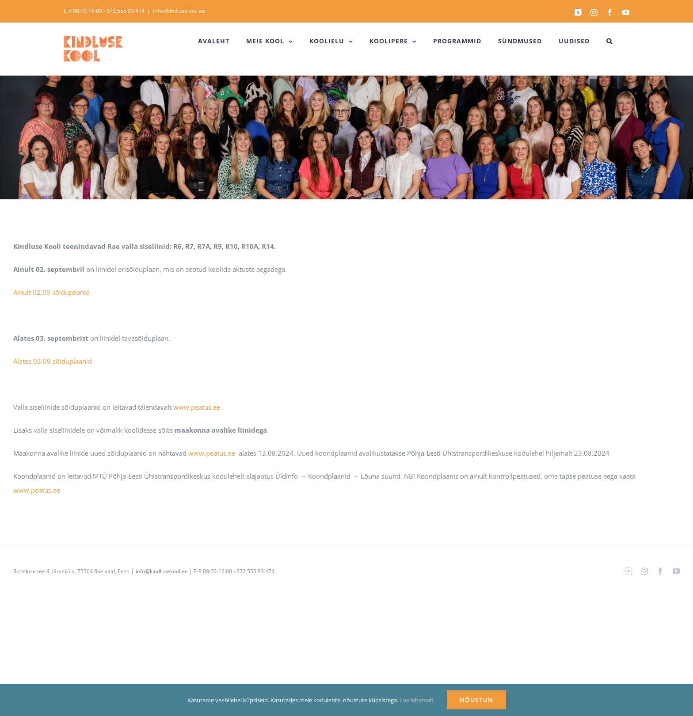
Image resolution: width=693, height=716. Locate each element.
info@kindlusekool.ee (179, 11)
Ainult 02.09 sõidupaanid (51, 292)
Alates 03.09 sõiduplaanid (52, 361)
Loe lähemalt (417, 700)
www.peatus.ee (196, 407)
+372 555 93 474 (124, 11)
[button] (609, 41)
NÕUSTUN (476, 700)
